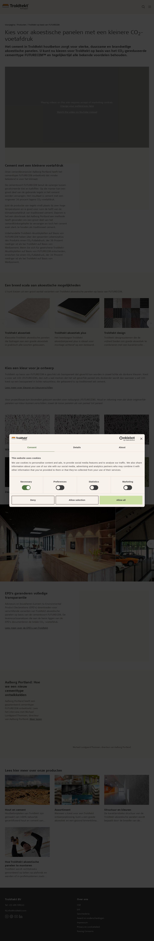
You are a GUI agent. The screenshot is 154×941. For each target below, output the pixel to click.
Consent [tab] (32, 447)
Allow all (121, 500)
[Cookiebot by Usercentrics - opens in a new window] (121, 438)
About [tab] (122, 447)
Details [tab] (77, 447)
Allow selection (77, 500)
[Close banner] (141, 439)
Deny (33, 500)
